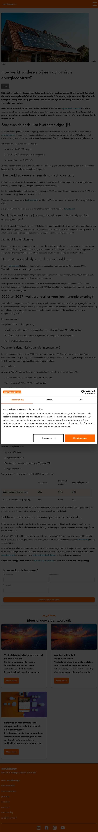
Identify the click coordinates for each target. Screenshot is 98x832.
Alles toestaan (80, 438)
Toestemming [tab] (17, 400)
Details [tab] (49, 400)
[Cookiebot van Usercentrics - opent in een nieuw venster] (83, 392)
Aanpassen (49, 438)
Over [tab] (81, 400)
